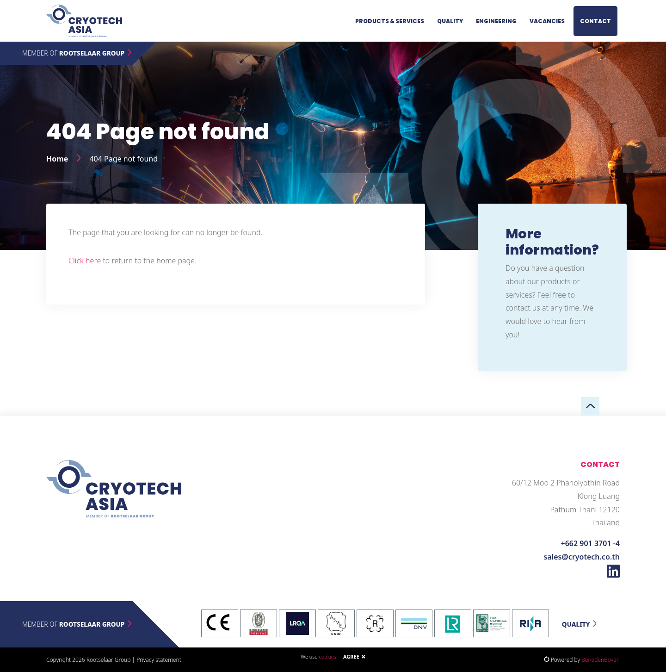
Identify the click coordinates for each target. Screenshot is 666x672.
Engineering (496, 21)
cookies (327, 656)
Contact (595, 21)
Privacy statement (158, 660)
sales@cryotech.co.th (581, 557)
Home (57, 159)
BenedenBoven (600, 660)
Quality (450, 21)
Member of (77, 53)
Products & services (389, 21)
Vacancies (547, 21)
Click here (84, 260)
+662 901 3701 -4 (590, 543)
